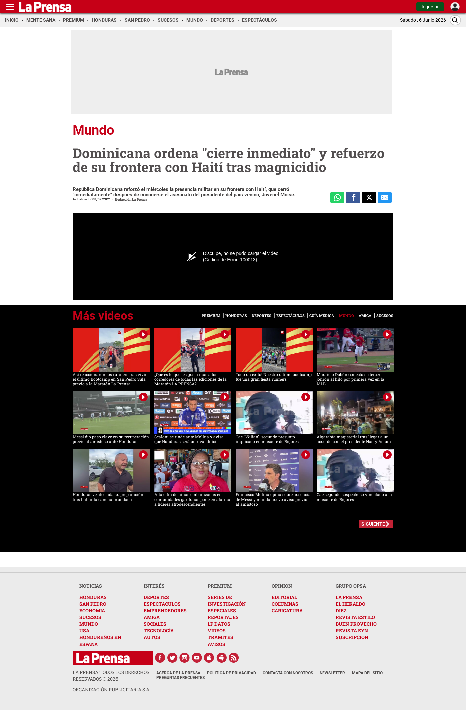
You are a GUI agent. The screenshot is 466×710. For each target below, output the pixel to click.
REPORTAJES (223, 617)
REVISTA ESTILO (355, 617)
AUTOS (152, 637)
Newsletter (332, 673)
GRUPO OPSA (351, 586)
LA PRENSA (349, 597)
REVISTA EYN (352, 630)
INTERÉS (154, 586)
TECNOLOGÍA (159, 630)
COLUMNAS (285, 604)
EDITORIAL (284, 597)
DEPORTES (156, 597)
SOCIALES (155, 624)
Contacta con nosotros (288, 673)
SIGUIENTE (373, 524)
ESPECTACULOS (162, 604)
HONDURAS (93, 597)
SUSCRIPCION (352, 637)
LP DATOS (219, 624)
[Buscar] (455, 20)
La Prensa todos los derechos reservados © (111, 675)
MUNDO (88, 624)
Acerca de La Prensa (178, 673)
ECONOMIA (92, 610)
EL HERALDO (350, 604)
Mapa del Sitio (367, 673)
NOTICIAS (90, 586)
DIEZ (341, 610)
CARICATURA (287, 610)
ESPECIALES (222, 610)
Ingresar (430, 6)
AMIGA (152, 617)
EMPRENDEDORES (165, 610)
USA (84, 630)
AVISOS (216, 644)
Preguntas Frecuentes (180, 677)
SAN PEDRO (92, 604)
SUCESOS (90, 617)
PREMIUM (220, 586)
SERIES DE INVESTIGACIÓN (227, 600)
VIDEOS (217, 630)
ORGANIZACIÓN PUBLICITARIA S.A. (111, 689)
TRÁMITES (220, 637)
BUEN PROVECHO (356, 624)
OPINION (282, 586)
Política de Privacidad (231, 673)
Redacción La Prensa (131, 199)
